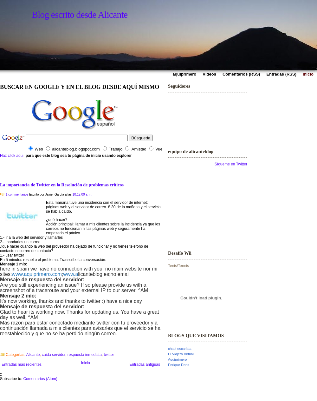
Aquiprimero (177, 359)
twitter (109, 354)
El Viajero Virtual (181, 354)
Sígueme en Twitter (231, 164)
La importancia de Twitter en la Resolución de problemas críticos (62, 184)
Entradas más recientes (22, 364)
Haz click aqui (11, 155)
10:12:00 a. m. (83, 194)
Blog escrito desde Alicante (79, 14)
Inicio (85, 363)
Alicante (33, 354)
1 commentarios (17, 194)
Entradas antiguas (144, 364)
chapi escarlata (179, 349)
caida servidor (53, 354)
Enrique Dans (178, 365)
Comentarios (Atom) (40, 379)
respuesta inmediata (85, 354)
